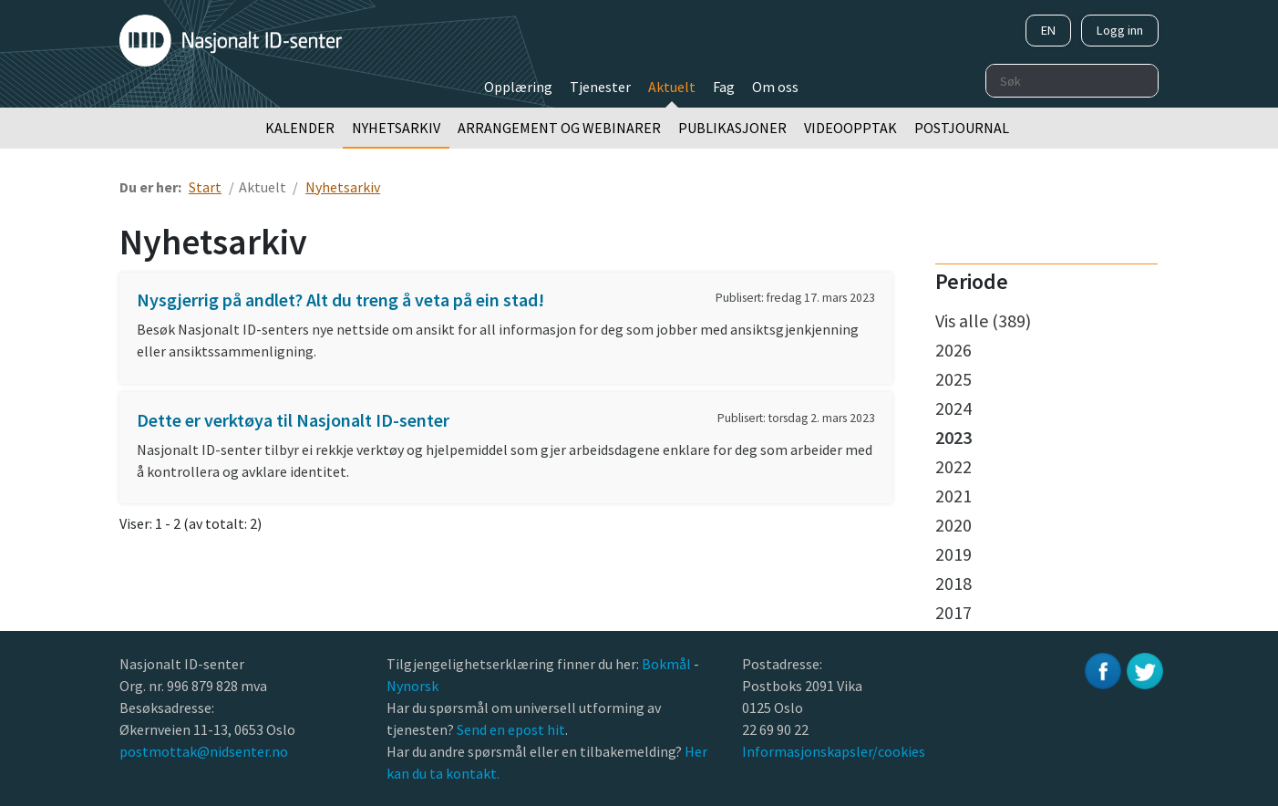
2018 (953, 583)
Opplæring (518, 87)
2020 (953, 524)
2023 (953, 437)
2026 (953, 349)
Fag (724, 87)
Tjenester (600, 87)
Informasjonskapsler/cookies (833, 751)
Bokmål (668, 664)
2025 (953, 378)
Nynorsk (413, 686)
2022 (953, 466)
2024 (953, 408)
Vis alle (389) (983, 320)
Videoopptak (850, 128)
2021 (953, 495)
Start (205, 187)
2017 (953, 612)
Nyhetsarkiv (396, 128)
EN (1048, 30)
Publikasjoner (732, 128)
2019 (953, 553)
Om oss (775, 87)
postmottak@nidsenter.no (203, 751)
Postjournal (961, 128)
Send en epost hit (511, 729)
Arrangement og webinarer (559, 128)
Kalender (300, 128)
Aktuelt (672, 87)
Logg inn (1120, 30)
